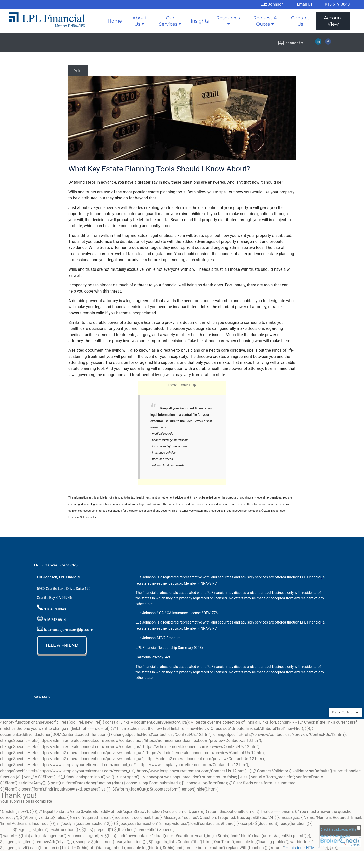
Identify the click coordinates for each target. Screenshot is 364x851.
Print (78, 70)
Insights (200, 21)
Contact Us (300, 21)
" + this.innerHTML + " (303, 847)
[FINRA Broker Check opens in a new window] (340, 836)
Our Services (168, 21)
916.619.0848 (337, 4)
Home (115, 21)
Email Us (304, 4)
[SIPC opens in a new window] (213, 583)
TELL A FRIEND (61, 645)
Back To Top (345, 712)
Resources (228, 18)
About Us (139, 21)
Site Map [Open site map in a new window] (42, 697)
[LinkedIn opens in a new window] (318, 43)
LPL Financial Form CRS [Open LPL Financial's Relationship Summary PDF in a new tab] (56, 565)
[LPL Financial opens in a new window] (310, 577)
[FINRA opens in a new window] (203, 583)
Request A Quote (265, 21)
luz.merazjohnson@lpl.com (68, 629)
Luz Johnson (272, 4)
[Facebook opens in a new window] (328, 43)
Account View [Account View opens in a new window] (333, 21)
